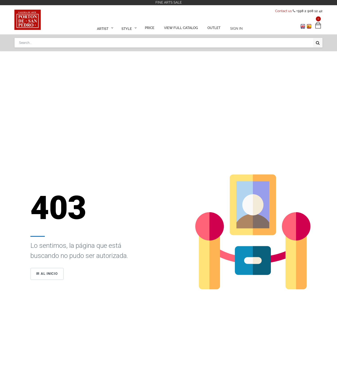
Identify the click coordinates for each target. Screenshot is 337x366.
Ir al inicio (47, 274)
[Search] (317, 41)
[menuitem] (152, 27)
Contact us (283, 11)
